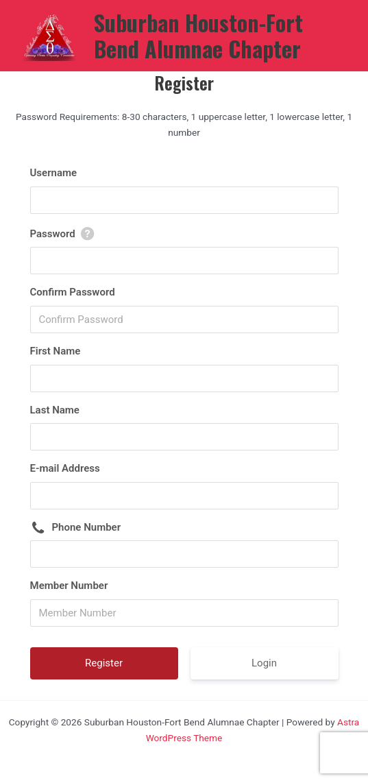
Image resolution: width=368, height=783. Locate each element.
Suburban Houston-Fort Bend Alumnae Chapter (198, 35)
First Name (55, 351)
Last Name (54, 410)
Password (52, 234)
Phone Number (86, 527)
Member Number (69, 585)
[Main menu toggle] (341, 36)
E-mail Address (65, 468)
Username (53, 173)
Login (264, 663)
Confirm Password (72, 292)
